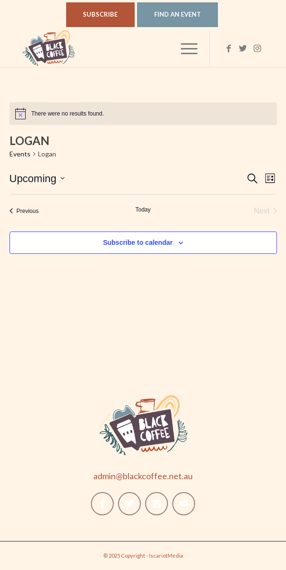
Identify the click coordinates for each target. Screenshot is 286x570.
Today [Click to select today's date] (142, 209)
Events (20, 154)
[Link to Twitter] (243, 48)
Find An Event (177, 14)
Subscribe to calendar (137, 242)
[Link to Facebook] (229, 48)
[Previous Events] (24, 211)
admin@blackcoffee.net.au (143, 476)
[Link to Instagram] (257, 48)
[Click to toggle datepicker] (37, 178)
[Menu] (184, 48)
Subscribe (100, 14)
